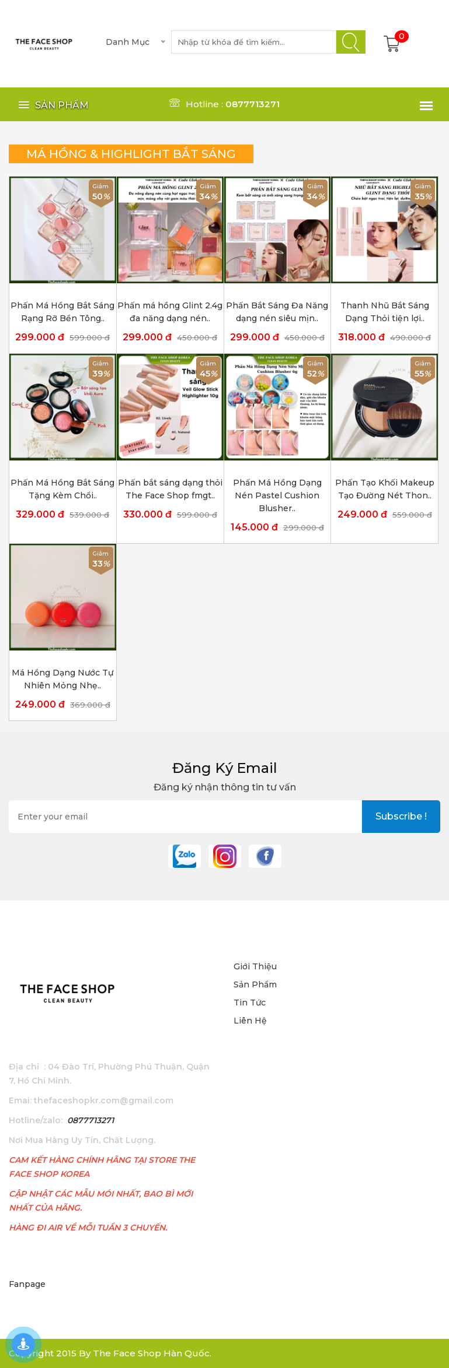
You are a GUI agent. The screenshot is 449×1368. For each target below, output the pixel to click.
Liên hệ (250, 1020)
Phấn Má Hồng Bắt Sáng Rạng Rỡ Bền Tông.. (62, 311)
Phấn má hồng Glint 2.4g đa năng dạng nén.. (169, 311)
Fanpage (27, 1284)
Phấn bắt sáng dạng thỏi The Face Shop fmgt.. (170, 489)
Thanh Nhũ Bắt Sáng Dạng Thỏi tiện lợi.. (384, 311)
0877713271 (90, 1120)
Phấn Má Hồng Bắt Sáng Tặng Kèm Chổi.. (62, 489)
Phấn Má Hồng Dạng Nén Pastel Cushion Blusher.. (277, 495)
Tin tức (250, 1002)
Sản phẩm (255, 984)
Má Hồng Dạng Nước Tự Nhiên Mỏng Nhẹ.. (62, 679)
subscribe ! (401, 816)
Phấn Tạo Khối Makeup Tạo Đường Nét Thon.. (384, 489)
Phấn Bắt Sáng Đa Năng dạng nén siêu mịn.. (277, 311)
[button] (52, 105)
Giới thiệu (255, 966)
